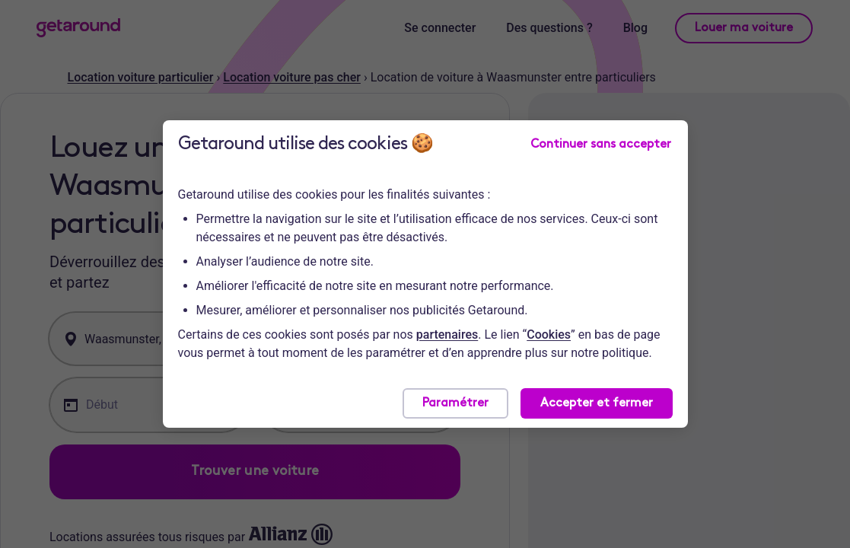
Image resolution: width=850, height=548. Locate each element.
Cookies (549, 334)
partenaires (447, 334)
